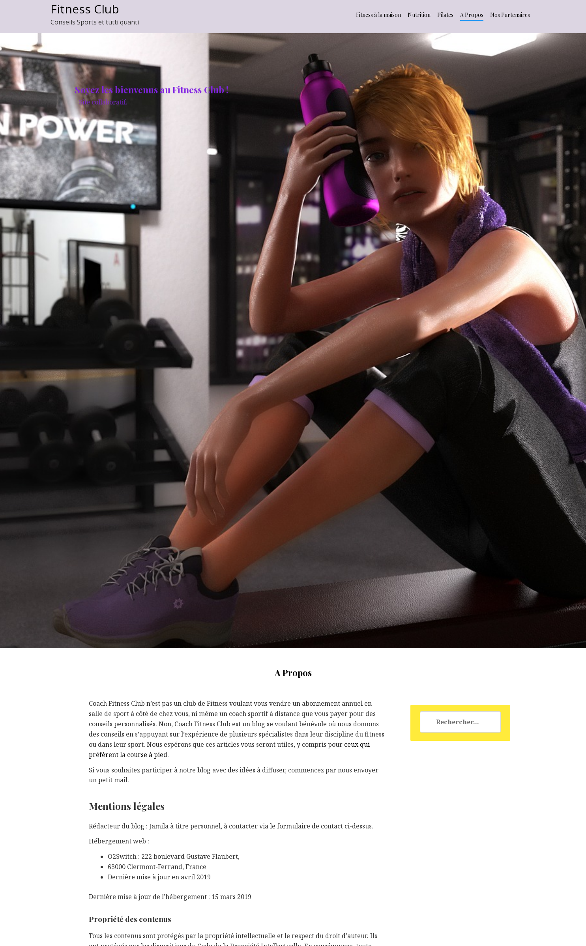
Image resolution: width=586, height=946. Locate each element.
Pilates (445, 15)
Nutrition (419, 15)
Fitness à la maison (378, 15)
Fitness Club (85, 9)
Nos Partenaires (510, 15)
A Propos (471, 15)
